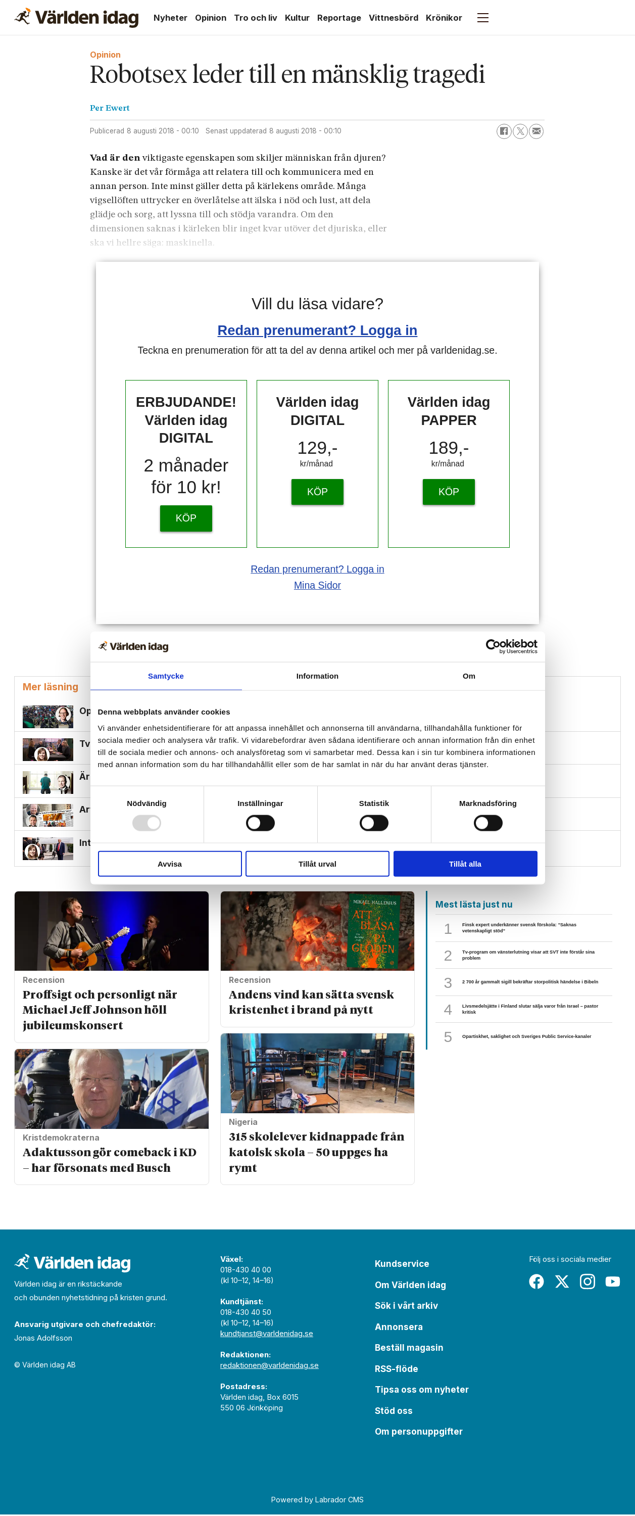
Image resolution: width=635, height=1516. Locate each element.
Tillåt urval (317, 863)
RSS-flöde (396, 1370)
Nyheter (170, 18)
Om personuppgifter (419, 1433)
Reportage (339, 18)
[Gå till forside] (76, 17)
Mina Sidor (317, 585)
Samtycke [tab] (166, 676)
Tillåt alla (465, 863)
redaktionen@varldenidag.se (269, 1366)
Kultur (297, 18)
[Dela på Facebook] (504, 131)
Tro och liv (255, 18)
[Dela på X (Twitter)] (520, 131)
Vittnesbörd (393, 18)
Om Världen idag (410, 1286)
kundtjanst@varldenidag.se (266, 1335)
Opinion (210, 18)
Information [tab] (318, 676)
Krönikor (444, 18)
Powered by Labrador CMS (317, 1501)
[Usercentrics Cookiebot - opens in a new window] (493, 646)
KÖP (186, 518)
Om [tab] (469, 676)
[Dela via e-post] (536, 131)
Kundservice (402, 1265)
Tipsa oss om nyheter (422, 1391)
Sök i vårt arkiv (406, 1307)
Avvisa (170, 863)
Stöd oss (394, 1412)
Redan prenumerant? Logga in (318, 330)
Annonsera (399, 1328)
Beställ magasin (409, 1349)
